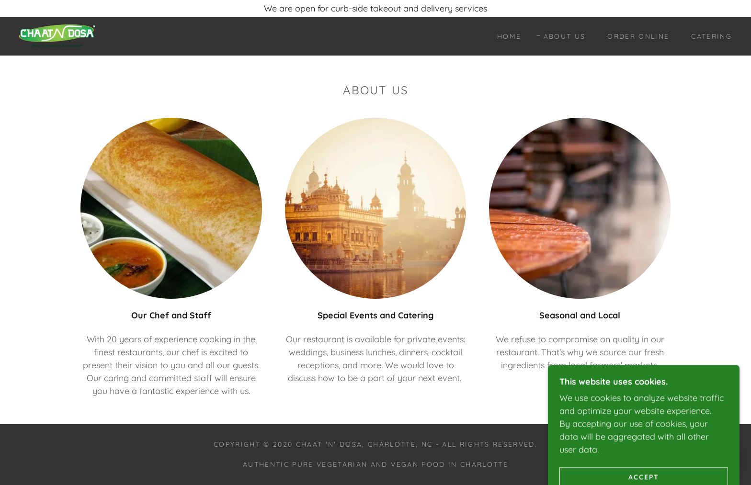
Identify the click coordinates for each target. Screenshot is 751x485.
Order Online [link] (638, 36)
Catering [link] (711, 36)
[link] (57, 35)
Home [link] (509, 36)
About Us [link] (565, 36)
